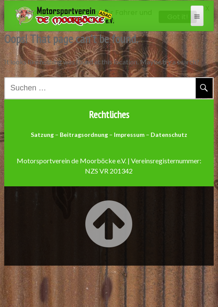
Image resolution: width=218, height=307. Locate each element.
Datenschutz (169, 134)
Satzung (42, 134)
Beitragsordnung (84, 134)
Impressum (129, 134)
